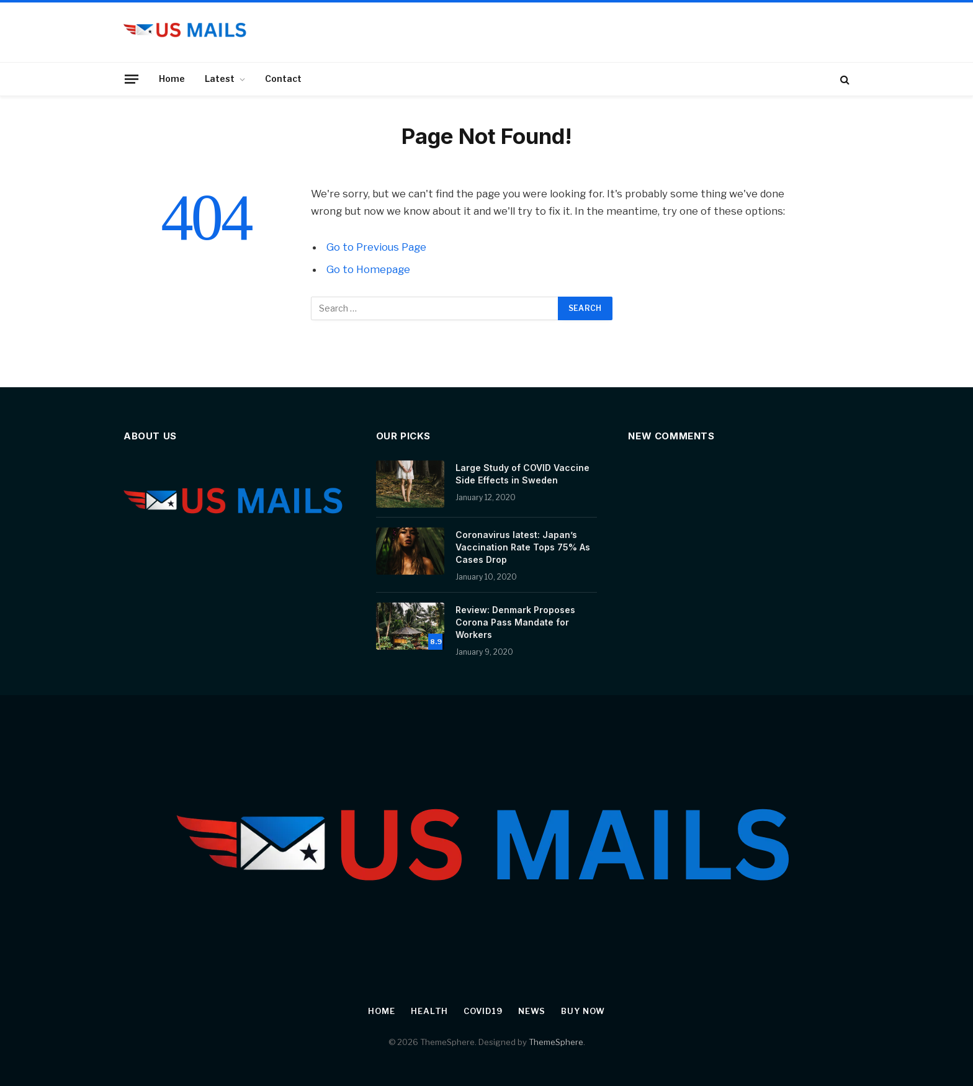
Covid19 (483, 1011)
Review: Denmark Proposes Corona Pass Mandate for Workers (515, 622)
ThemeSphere (556, 1042)
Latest (220, 78)
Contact (283, 78)
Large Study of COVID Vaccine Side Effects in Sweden (522, 473)
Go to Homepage (368, 269)
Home (172, 78)
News (532, 1011)
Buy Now (582, 1011)
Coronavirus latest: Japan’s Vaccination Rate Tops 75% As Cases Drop (522, 547)
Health (429, 1011)
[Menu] (131, 79)
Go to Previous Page (376, 247)
